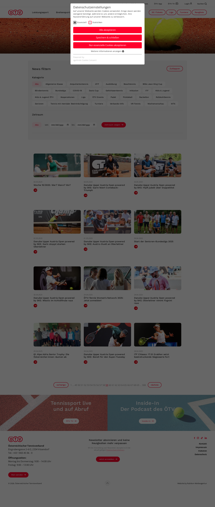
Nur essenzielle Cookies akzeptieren (107, 45)
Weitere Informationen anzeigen (107, 51)
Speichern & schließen (107, 37)
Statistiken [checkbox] (97, 22)
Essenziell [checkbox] (82, 22)
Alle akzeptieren (107, 29)
